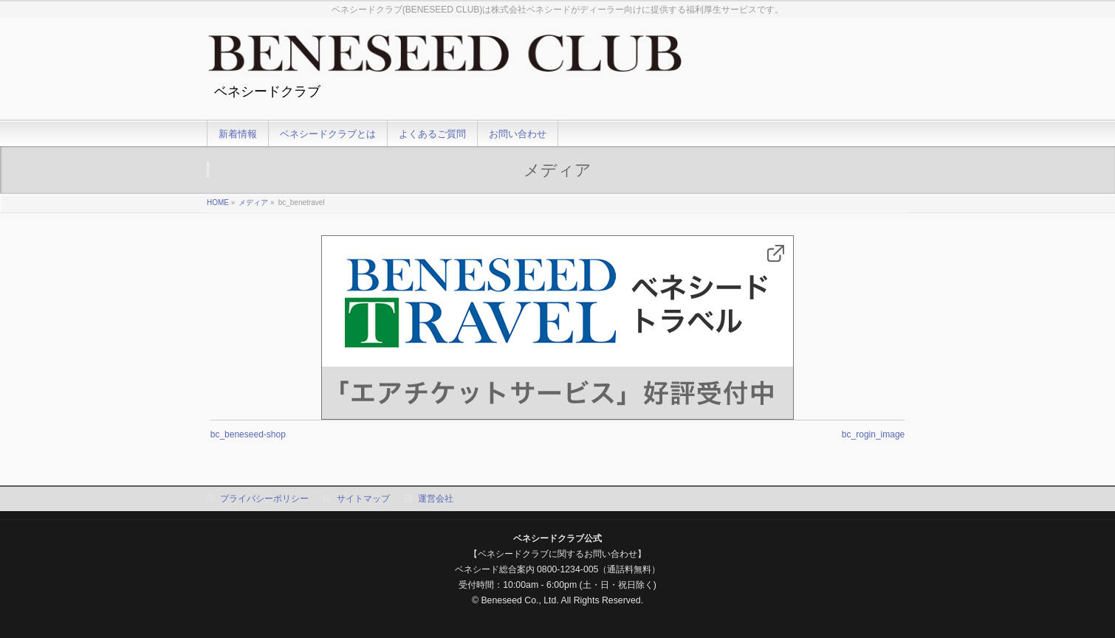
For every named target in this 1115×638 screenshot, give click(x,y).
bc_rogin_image (873, 434)
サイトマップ (363, 498)
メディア (253, 202)
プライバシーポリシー (264, 498)
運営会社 (435, 498)
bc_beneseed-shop (248, 434)
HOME (218, 202)
